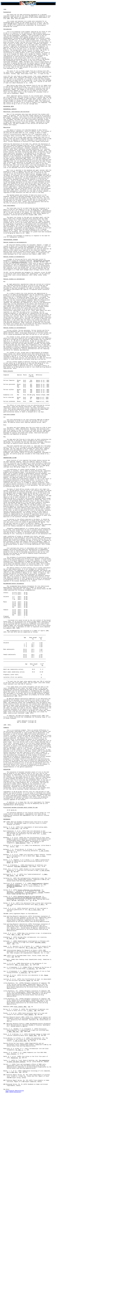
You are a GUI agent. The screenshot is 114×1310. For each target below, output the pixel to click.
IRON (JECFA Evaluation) (13, 1308)
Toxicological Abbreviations (15, 1306)
